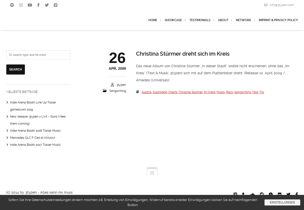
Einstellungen (282, 202)
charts (172, 92)
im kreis (209, 92)
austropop (160, 92)
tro (261, 92)
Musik (220, 92)
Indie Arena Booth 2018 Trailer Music (35, 130)
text (255, 92)
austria (146, 92)
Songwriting (117, 91)
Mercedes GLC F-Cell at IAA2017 (32, 137)
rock (229, 92)
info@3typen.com (279, 5)
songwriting (242, 92)
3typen (121, 85)
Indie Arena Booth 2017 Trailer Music (35, 145)
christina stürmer (191, 92)
